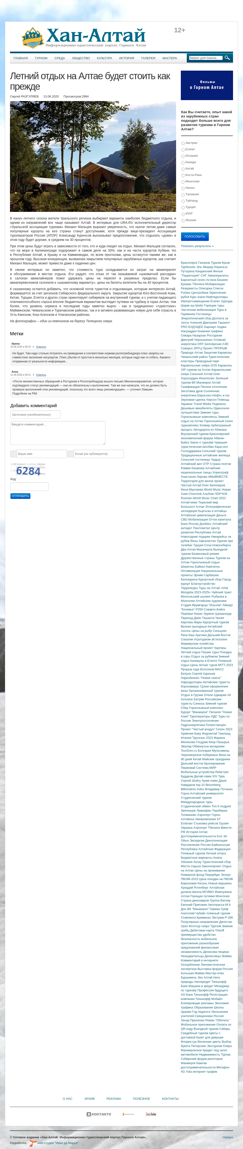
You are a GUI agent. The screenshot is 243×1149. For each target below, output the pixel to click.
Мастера (170, 58)
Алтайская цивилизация (198, 515)
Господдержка (191, 451)
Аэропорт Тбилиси (207, 827)
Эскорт (226, 874)
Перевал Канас (192, 613)
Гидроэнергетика (193, 725)
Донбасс (206, 524)
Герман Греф (219, 909)
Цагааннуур (223, 613)
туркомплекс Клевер (196, 425)
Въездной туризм (206, 1029)
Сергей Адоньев (203, 673)
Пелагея (215, 712)
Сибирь (224, 1029)
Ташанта (208, 618)
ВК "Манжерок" (198, 909)
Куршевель (189, 977)
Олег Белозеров (213, 485)
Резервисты (190, 288)
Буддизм (187, 776)
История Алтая (196, 832)
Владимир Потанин (219, 789)
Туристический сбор (216, 862)
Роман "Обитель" (217, 1020)
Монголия (190, 182)
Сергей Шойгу (191, 780)
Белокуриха (189, 579)
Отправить (20, 496)
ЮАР (187, 214)
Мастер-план (214, 973)
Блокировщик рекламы (198, 1003)
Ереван (186, 284)
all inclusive (219, 639)
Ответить (41, 347)
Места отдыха (191, 866)
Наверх (228, 1137)
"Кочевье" (188, 609)
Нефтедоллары (217, 297)
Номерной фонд (193, 874)
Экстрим (218, 917)
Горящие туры (214, 305)
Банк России (190, 524)
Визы (194, 541)
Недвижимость (210, 1054)
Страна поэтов (220, 464)
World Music (213, 489)
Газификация (191, 387)
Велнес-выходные (194, 626)
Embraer (187, 823)
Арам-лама (210, 780)
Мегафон (222, 1067)
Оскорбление (191, 964)
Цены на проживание (210, 870)
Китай (188, 169)
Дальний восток (192, 763)
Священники (204, 1016)
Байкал (200, 566)
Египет (188, 149)
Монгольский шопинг (196, 596)
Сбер (185, 708)
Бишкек (222, 280)
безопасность (191, 939)
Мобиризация (215, 284)
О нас (68, 1098)
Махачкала (204, 549)
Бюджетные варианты (197, 857)
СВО (184, 519)
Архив (89, 1098)
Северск (187, 348)
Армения (187, 733)
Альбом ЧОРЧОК (215, 494)
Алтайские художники (211, 601)
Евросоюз (204, 395)
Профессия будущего (212, 990)
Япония (189, 220)
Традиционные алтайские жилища (205, 455)
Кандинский (204, 271)
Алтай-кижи (189, 502)
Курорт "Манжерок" (195, 712)
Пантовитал (202, 528)
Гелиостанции (216, 725)
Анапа (217, 857)
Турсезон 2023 (203, 738)
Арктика (201, 635)
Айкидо (228, 605)
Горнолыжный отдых (205, 562)
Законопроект (212, 866)
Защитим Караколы (218, 352)
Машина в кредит (201, 986)
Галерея (148, 58)
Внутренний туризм (195, 434)
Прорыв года (190, 669)
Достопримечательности (199, 836)
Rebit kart (222, 772)
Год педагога (201, 1011)
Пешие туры (210, 652)
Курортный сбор (210, 579)
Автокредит (202, 981)
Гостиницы (203, 314)
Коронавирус (190, 686)
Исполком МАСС (212, 669)
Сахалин (187, 639)
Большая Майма (193, 973)
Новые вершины (220, 883)
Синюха (199, 703)
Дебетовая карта (202, 930)
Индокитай (210, 733)
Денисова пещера (216, 952)
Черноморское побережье (200, 755)
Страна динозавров (195, 900)
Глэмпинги (189, 917)
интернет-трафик (205, 1071)
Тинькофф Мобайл (209, 999)
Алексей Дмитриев (204, 322)
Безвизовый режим (205, 553)
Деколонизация (216, 840)
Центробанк (200, 292)
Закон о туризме (202, 442)
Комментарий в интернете (199, 960)
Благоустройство (203, 583)
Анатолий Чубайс (193, 913)
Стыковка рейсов (206, 823)
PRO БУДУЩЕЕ (192, 327)
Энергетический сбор (196, 318)
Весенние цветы (210, 1041)
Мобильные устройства (198, 772)
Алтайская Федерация (214, 849)
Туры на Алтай (210, 588)
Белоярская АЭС (217, 344)
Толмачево (189, 815)
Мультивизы (220, 750)
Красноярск (189, 262)
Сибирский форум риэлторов (202, 1059)
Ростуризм (214, 335)
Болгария (205, 750)
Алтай (216, 382)
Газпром (204, 262)
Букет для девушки (209, 1037)
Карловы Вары (192, 622)
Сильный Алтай (201, 374)
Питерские (199, 1046)
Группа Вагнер (220, 900)
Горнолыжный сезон (218, 421)
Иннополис (207, 378)
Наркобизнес (190, 678)
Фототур (195, 926)
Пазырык (222, 742)
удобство (209, 934)
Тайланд (190, 201)
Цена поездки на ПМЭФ (216, 879)
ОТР (206, 464)
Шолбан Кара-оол (215, 446)
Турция (189, 207)
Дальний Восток (219, 635)
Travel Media (202, 404)
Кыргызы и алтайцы (212, 511)
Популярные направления (200, 922)
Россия (219, 1016)
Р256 (200, 609)
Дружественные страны (198, 558)
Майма (227, 956)
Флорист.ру (189, 1041)
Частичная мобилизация (199, 310)
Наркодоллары (192, 682)
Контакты (170, 1098)
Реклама (114, 1098)
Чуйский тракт (221, 592)
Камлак (201, 1063)
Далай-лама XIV (206, 776)
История (126, 58)
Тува (221, 776)
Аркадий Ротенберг (195, 887)
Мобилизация (198, 519)
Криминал (204, 917)
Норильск (221, 267)
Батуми (199, 699)
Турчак (225, 1054)
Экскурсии (198, 840)
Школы (219, 1007)
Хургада (226, 301)
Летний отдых (191, 652)
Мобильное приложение (198, 1024)
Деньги (221, 515)
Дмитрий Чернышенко (197, 339)
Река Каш (188, 635)
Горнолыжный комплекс (206, 708)
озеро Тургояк (211, 926)
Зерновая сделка (193, 399)
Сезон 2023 (224, 729)
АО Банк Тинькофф (195, 994)
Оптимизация (191, 571)
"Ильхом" (216, 605)
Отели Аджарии (215, 695)
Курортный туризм (216, 622)
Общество (81, 58)
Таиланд (224, 733)
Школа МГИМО (203, 892)
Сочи (208, 545)
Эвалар (186, 746)
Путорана (188, 271)
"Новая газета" (210, 678)
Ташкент (224, 322)
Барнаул (210, 327)
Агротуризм (202, 639)
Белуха (186, 673)
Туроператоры (200, 716)
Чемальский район (195, 357)
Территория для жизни (197, 481)
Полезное (141, 1098)
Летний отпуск (216, 853)
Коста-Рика (191, 175)
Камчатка (213, 566)
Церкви (186, 1011)
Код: (13, 479)
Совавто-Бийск (214, 609)
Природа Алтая (192, 352)
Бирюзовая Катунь (194, 883)
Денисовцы (213, 956)
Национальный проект (197, 648)
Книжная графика (210, 331)
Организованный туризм (206, 690)
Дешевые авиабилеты (197, 408)
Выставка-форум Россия (215, 969)
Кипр (212, 742)
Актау (197, 862)
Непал (188, 188)
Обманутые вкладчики (208, 746)
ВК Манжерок (202, 382)
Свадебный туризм (195, 1033)
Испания (190, 156)
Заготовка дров (192, 391)
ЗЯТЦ (198, 348)
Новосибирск (221, 545)
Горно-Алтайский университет (202, 793)
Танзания (190, 194)
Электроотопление (205, 720)
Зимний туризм (216, 703)
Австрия (189, 143)
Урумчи (209, 613)
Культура (104, 58)
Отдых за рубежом (204, 656)
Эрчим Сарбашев (206, 575)
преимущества (192, 934)
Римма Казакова (193, 468)
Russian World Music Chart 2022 (203, 498)
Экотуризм (215, 1046)
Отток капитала (220, 519)
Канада (189, 162)
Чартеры (220, 648)
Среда (60, 58)
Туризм (41, 58)
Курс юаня (198, 297)
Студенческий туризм (196, 797)
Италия (186, 738)
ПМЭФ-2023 (190, 879)
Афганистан (208, 541)
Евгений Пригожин (194, 904)
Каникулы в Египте (204, 660)
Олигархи (206, 288)
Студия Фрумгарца (195, 605)
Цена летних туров (204, 665)
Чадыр (215, 459)
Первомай (188, 767)
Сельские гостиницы (196, 459)
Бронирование (214, 763)
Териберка (219, 810)
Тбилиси (198, 284)
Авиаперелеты (218, 275)
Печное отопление (214, 387)
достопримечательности (198, 1067)
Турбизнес (188, 267)
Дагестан (225, 922)
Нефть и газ (220, 395)
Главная (21, 58)
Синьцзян (220, 631)
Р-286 (229, 917)
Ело (220, 836)
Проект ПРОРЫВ (215, 348)
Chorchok (196, 494)
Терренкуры (190, 588)
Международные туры (196, 802)
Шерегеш (188, 566)
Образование (204, 1007)
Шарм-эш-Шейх (192, 305)
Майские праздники (216, 759)
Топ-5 (215, 806)
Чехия (219, 618)
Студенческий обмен (196, 806)
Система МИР (206, 767)
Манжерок (188, 1063)
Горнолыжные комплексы (199, 417)
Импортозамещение (195, 301)
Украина (187, 827)
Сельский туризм (214, 451)
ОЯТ (201, 344)
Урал (185, 926)
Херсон (212, 399)
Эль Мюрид (205, 267)
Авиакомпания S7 (207, 819)
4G (183, 1071)
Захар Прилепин (193, 1020)
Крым (226, 262)
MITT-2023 (225, 665)
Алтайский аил (192, 464)
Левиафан (204, 810)
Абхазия (187, 862)
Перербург (213, 874)
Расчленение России (196, 845)
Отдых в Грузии (192, 695)
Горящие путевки (202, 896)
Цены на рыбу (202, 631)
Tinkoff (219, 930)
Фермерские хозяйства (197, 643)
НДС (214, 716)
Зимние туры (209, 412)
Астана (211, 280)
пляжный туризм (218, 913)
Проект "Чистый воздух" (198, 729)
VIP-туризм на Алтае (196, 369)
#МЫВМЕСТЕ (218, 476)
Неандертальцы (193, 956)
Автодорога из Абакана (210, 429)
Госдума (202, 742)
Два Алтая (188, 549)
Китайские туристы (216, 682)
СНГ (204, 275)
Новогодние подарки (196, 536)
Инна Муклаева (192, 489)
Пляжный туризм (193, 853)
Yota (189, 1071)
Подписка (219, 404)
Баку (198, 733)
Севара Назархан (194, 335)
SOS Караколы (221, 365)
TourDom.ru (189, 750)
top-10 (201, 785)
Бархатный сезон (193, 280)
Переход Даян (191, 618)
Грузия (224, 823)
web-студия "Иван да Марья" (54, 1143)
